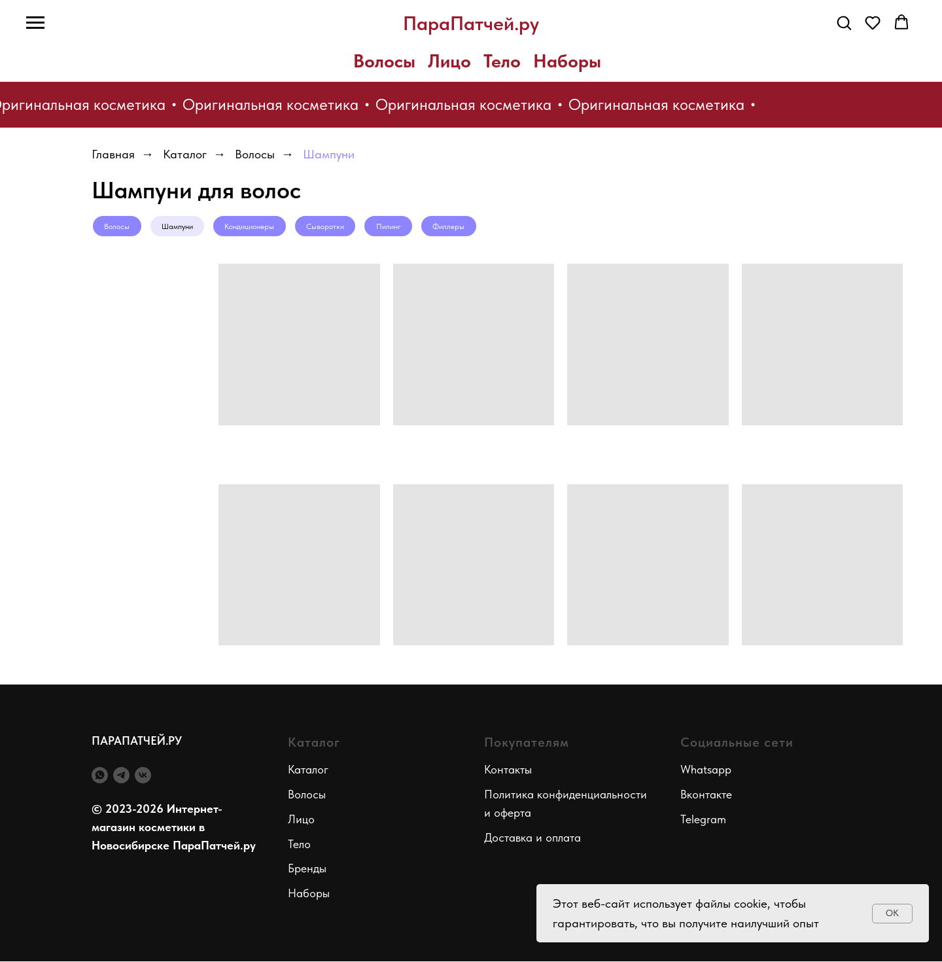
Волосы (384, 61)
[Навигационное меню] (35, 22)
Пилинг (392, 226)
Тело (502, 61)
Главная (113, 154)
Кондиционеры (252, 226)
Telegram (703, 820)
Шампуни (329, 154)
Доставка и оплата (532, 838)
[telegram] (121, 776)
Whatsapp (705, 770)
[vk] (143, 776)
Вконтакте (706, 795)
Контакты (508, 770)
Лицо (449, 61)
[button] (844, 22)
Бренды (307, 869)
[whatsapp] (100, 776)
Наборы (567, 61)
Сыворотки (328, 226)
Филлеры (454, 226)
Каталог (185, 154)
